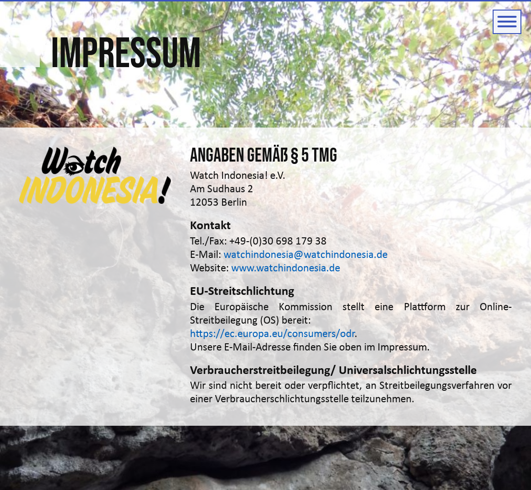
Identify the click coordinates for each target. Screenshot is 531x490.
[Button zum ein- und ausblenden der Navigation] (507, 22)
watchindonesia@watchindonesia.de (306, 255)
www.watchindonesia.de (285, 268)
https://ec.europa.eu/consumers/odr (272, 334)
